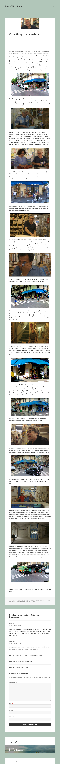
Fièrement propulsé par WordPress (17, 761)
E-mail (11, 710)
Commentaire (13, 682)
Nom (11, 703)
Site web (11, 717)
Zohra (34, 601)
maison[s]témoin (13, 5)
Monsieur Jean (12, 601)
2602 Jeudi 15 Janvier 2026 (20, 667)
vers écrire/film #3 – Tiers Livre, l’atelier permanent (28, 655)
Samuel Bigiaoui (28, 601)
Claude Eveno (39, 600)
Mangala (48, 600)
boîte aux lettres (26, 600)
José (44, 600)
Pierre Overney (20, 601)
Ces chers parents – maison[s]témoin (23, 661)
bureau (32, 600)
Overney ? (25, 350)
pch (19, 600)
